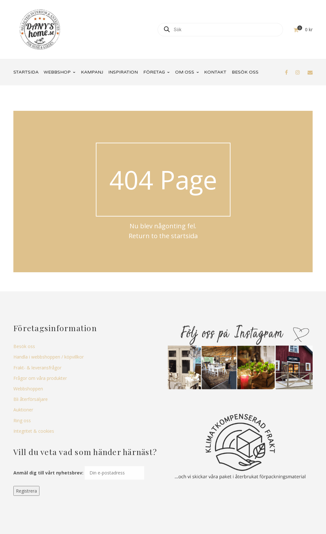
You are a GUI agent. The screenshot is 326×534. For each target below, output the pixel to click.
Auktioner (23, 410)
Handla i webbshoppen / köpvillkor (48, 357)
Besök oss (24, 346)
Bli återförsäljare (30, 399)
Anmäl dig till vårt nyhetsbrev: (48, 473)
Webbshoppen (28, 389)
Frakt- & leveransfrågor (37, 368)
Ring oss (22, 420)
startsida (184, 235)
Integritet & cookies (33, 431)
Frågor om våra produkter (40, 378)
